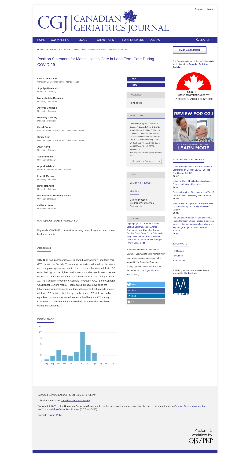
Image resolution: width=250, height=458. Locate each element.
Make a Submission (189, 50)
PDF (133, 79)
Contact (155, 39)
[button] (146, 284)
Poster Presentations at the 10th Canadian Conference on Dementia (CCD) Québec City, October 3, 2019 (192, 169)
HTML (134, 85)
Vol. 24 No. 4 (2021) (69, 49)
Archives (51, 49)
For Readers (178, 251)
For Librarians (179, 260)
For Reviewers (133, 39)
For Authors (105, 39)
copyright (146, 270)
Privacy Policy (55, 415)
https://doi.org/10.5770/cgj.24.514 (60, 220)
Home (41, 39)
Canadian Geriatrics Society (75, 400)
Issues (83, 39)
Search (203, 39)
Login (210, 9)
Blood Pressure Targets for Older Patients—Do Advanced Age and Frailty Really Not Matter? (193, 206)
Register (199, 9)
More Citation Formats (142, 161)
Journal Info (60, 39)
